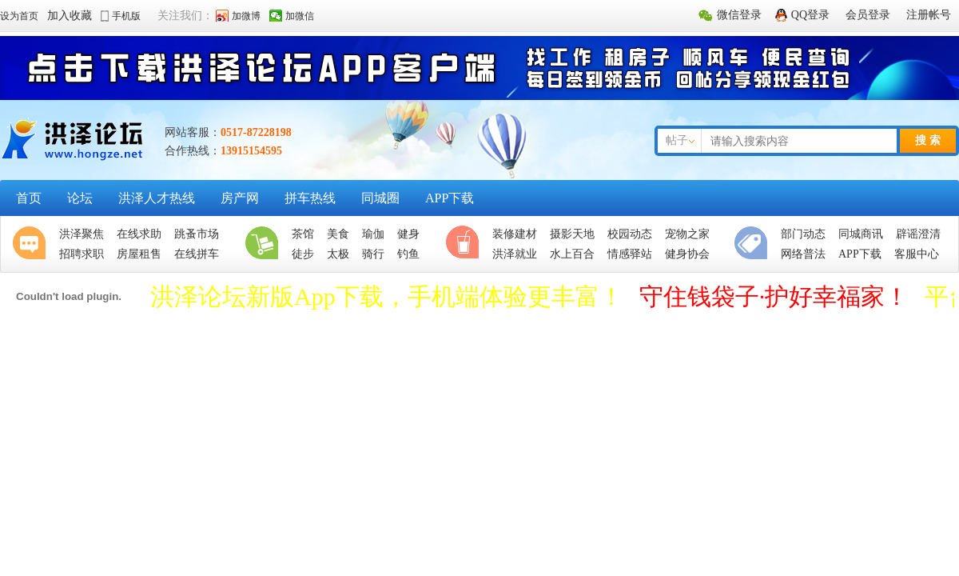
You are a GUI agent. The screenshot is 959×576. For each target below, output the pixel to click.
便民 (754, 244)
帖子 (677, 140)
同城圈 (380, 198)
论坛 (80, 198)
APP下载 (449, 198)
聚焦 (33, 244)
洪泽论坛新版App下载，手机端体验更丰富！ (386, 296)
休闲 (466, 244)
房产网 (240, 198)
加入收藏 (69, 16)
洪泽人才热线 (156, 198)
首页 (29, 198)
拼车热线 (310, 198)
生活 (265, 244)
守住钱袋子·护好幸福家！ (774, 296)
